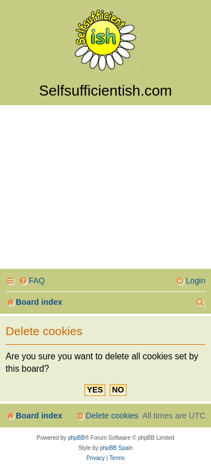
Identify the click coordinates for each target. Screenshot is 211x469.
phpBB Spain (116, 448)
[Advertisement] (105, 189)
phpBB (76, 438)
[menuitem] (32, 281)
